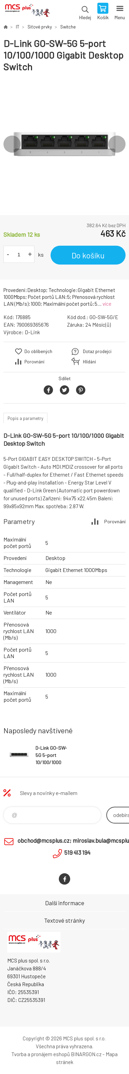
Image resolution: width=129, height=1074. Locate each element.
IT (17, 27)
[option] (64, 144)
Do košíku (88, 255)
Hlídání (89, 361)
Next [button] (117, 144)
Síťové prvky (40, 27)
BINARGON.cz (86, 1054)
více (107, 304)
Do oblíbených (38, 351)
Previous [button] (12, 144)
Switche (68, 27)
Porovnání (34, 361)
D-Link (32, 332)
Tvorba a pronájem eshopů (40, 1054)
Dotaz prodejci (97, 351)
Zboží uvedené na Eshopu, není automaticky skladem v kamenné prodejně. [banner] (27, 12)
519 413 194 (77, 852)
